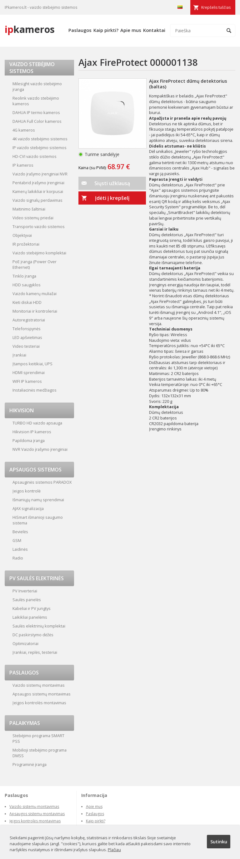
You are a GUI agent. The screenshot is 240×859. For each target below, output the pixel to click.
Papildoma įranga (28, 440)
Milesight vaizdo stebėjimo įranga (37, 86)
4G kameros (23, 130)
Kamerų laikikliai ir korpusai (37, 191)
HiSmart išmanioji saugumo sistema (37, 520)
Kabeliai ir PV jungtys (31, 608)
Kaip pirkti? (105, 30)
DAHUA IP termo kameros (36, 112)
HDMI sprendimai (28, 372)
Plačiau (114, 849)
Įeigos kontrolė (26, 491)
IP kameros (22, 165)
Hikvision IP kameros (31, 432)
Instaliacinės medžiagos (34, 390)
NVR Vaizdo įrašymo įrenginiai (40, 449)
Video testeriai (26, 346)
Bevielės (20, 531)
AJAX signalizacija (28, 508)
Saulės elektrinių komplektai (38, 626)
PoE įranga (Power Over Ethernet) (34, 264)
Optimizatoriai (25, 643)
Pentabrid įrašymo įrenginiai (38, 182)
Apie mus (130, 30)
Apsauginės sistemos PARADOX (42, 482)
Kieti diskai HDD (27, 302)
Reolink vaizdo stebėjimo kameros (35, 101)
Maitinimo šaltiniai (28, 209)
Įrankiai (19, 355)
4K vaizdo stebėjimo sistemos (40, 139)
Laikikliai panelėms (29, 617)
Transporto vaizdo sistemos (38, 226)
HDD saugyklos (26, 285)
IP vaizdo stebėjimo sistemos (39, 147)
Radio (17, 558)
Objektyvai (22, 235)
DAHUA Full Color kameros (37, 121)
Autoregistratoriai (28, 320)
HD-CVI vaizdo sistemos (34, 156)
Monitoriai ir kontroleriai (34, 311)
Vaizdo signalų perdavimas (37, 200)
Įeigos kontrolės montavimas (39, 702)
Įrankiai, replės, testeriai (34, 652)
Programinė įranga (29, 764)
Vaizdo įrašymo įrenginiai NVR (40, 174)
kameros (30, 29)
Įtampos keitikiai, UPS (32, 364)
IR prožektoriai (25, 244)
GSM (16, 540)
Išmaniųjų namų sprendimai (38, 499)
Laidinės (20, 549)
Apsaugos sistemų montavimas (41, 694)
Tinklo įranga (24, 276)
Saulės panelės (26, 599)
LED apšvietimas (27, 337)
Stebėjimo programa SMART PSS (38, 738)
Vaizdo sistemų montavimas (38, 685)
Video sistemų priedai (32, 218)
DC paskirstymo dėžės (32, 635)
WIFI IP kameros (27, 381)
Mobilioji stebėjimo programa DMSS (39, 752)
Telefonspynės (26, 328)
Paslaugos (80, 30)
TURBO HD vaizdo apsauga (37, 423)
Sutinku (218, 841)
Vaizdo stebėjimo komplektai (39, 253)
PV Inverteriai (24, 591)
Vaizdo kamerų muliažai (34, 293)
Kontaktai (154, 30)
